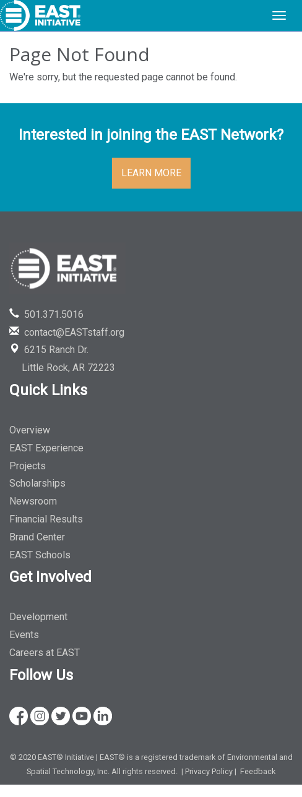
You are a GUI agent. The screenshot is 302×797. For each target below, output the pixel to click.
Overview (29, 430)
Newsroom (33, 501)
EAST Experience (46, 448)
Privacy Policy (209, 771)
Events (24, 635)
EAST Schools (40, 555)
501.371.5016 (46, 314)
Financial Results (46, 519)
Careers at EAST (44, 652)
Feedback (257, 771)
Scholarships (37, 483)
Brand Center (37, 537)
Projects (27, 466)
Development (38, 617)
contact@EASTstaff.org (66, 332)
